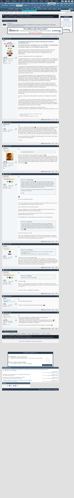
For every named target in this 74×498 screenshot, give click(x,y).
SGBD (57, 3)
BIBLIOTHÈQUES (38, 9)
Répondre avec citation (46, 119)
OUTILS (32, 9)
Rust (65, 5)
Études (47, 1)
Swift (69, 5)
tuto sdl (36, 116)
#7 (57, 296)
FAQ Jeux (21, 114)
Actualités (11, 334)
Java (37, 3)
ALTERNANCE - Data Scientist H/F (17, 356)
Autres (38, 7)
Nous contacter (42, 389)
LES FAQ (21, 9)
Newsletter (34, 1)
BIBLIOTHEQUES (35, 334)
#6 (57, 269)
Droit (51, 1)
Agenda (20, 12)
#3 (57, 146)
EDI (46, 3)
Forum (5, 15)
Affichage (55, 36)
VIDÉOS (59, 9)
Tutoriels (14, 1)
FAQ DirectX (30, 114)
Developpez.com (48, 389)
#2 (57, 122)
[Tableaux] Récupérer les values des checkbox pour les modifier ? (17, 380)
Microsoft (33, 3)
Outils (27, 115)
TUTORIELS (27, 9)
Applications (12, 15)
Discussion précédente (25, 341)
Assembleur (25, 5)
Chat (28, 1)
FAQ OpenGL (35, 114)
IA (25, 3)
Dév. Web (42, 3)
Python (61, 5)
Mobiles (66, 3)
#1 (57, 38)
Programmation (52, 3)
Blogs (23, 1)
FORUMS (17, 9)
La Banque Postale (16, 363)
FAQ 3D (40, 114)
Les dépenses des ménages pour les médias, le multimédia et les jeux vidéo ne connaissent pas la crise (25, 369)
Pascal (54, 5)
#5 (57, 244)
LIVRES (49, 9)
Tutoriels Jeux (22, 115)
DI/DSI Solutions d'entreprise (14, 3)
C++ (33, 5)
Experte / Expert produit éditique (17, 362)
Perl (58, 5)
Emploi (41, 1)
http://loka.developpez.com (29, 116)
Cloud (22, 3)
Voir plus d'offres (47, 365)
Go (40, 5)
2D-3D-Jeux (19, 5)
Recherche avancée (69, 12)
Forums (7, 1)
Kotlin (44, 5)
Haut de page (55, 389)
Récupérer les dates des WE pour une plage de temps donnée (16, 374)
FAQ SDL (25, 114)
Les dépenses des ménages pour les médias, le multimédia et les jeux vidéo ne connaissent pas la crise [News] (31, 24)
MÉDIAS (45, 9)
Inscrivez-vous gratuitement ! (29, 10)
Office (61, 3)
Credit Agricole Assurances (19, 358)
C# (35, 5)
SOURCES (54, 9)
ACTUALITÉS (11, 9)
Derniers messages (4, 12)
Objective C (49, 5)
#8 (57, 312)
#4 (57, 174)
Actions (11, 12)
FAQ (19, 1)
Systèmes (71, 3)
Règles (27, 12)
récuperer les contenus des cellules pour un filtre (14, 377)
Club (56, 1)
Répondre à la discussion (9, 20)
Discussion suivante (36, 341)
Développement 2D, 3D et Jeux (23, 15)
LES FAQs (17, 334)
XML (35, 7)
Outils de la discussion (46, 36)
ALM (29, 3)
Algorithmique (12, 5)
